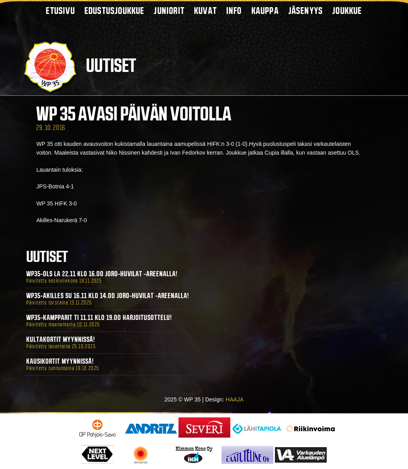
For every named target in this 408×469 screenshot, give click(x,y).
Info (234, 10)
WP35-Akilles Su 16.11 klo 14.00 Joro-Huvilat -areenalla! (107, 295)
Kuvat (205, 10)
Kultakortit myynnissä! (60, 339)
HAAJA (234, 399)
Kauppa (265, 10)
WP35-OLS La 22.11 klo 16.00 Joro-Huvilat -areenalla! (102, 273)
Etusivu (60, 10)
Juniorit (169, 10)
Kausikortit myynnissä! (60, 361)
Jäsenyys (305, 10)
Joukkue (347, 10)
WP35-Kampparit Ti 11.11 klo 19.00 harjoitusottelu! (99, 317)
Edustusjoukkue (114, 10)
